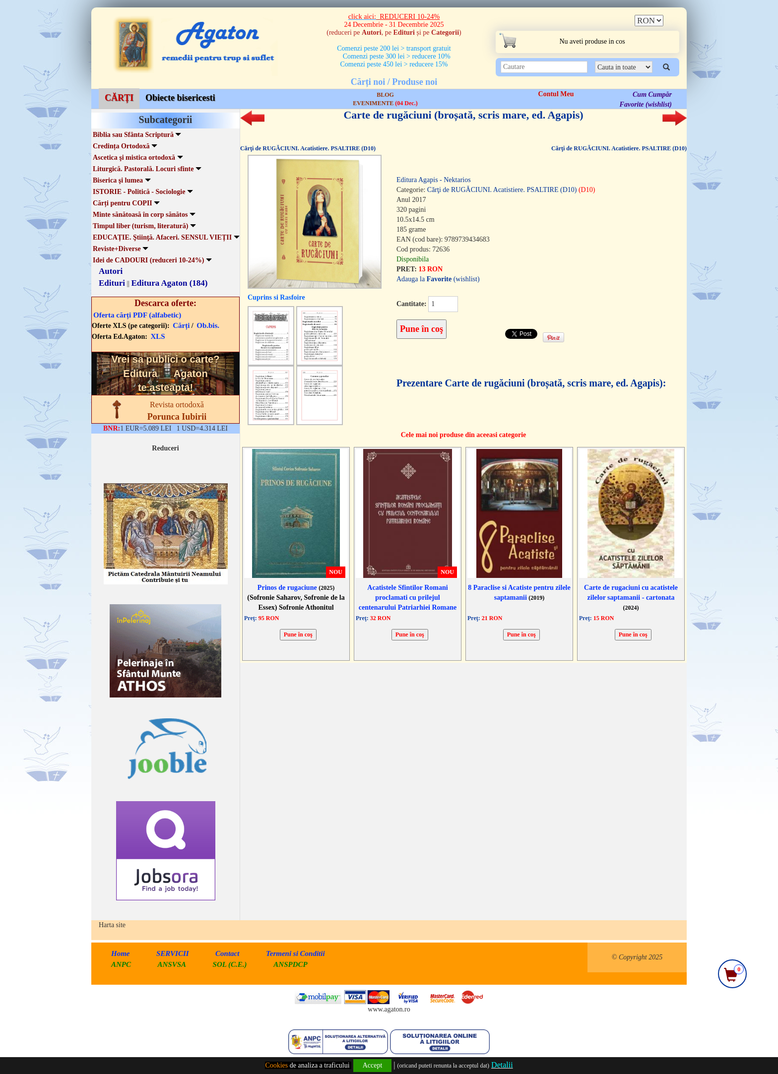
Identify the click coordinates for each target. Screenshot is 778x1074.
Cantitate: (411, 304)
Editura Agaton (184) (169, 283)
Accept (373, 1065)
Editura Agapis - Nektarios (433, 180)
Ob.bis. (207, 325)
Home (120, 953)
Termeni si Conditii (295, 953)
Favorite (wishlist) (646, 104)
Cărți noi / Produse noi (394, 82)
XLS (158, 336)
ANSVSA (172, 964)
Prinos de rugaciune (296, 587)
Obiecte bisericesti (180, 98)
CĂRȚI (119, 98)
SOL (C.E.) (231, 964)
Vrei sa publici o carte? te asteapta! (166, 373)
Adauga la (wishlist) (438, 279)
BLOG (385, 94)
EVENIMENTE (385, 103)
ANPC (121, 964)
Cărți (181, 325)
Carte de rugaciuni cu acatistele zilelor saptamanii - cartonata (631, 597)
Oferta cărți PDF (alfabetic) (137, 315)
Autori (111, 271)
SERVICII (172, 953)
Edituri (112, 283)
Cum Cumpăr (652, 94)
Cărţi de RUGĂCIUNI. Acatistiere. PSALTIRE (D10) (308, 148)
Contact (227, 953)
